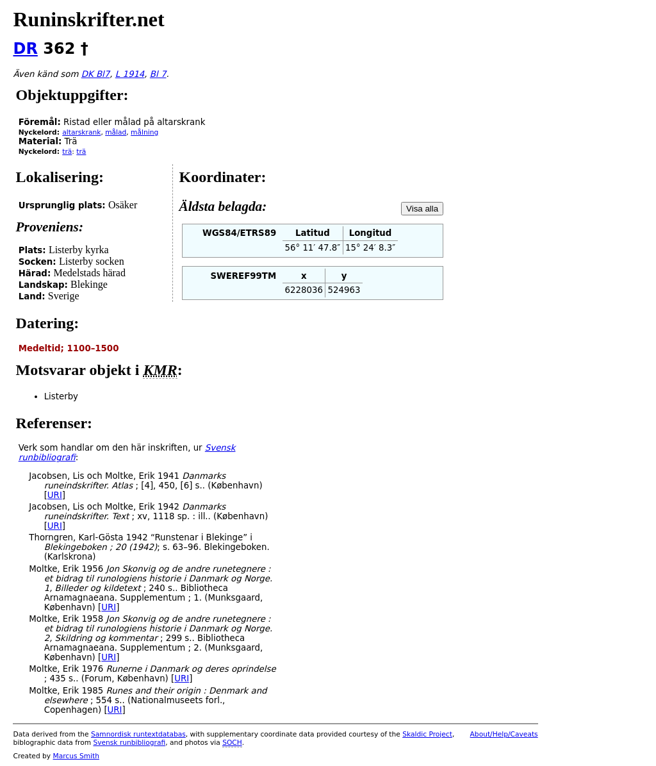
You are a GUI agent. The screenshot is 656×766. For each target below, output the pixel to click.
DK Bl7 (95, 74)
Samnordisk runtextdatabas (138, 734)
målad (115, 132)
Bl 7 (158, 74)
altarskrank (81, 132)
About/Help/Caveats (504, 734)
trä (67, 151)
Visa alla (422, 208)
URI (54, 495)
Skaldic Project (427, 734)
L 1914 (130, 74)
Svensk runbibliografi (129, 742)
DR (25, 49)
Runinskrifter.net (88, 19)
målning (144, 132)
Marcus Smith (76, 756)
